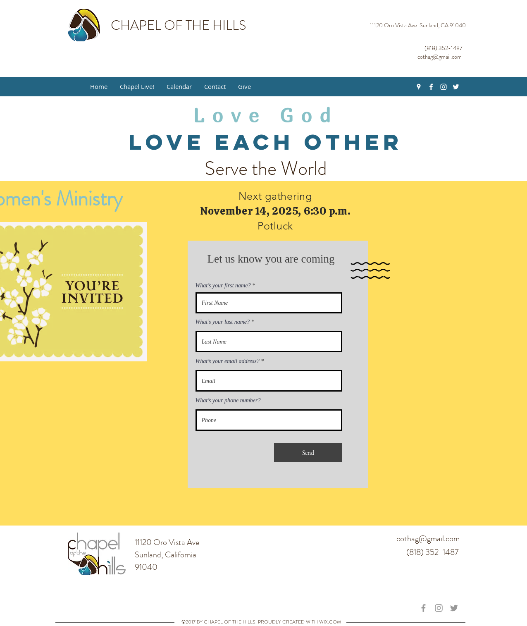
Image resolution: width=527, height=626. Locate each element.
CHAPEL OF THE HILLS (178, 25)
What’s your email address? (228, 361)
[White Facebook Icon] (431, 87)
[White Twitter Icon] (456, 87)
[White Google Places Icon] (419, 87)
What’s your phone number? (228, 401)
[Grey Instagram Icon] (439, 608)
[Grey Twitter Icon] (454, 608)
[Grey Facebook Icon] (423, 608)
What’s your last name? (223, 322)
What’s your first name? (223, 286)
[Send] (308, 452)
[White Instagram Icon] (443, 87)
